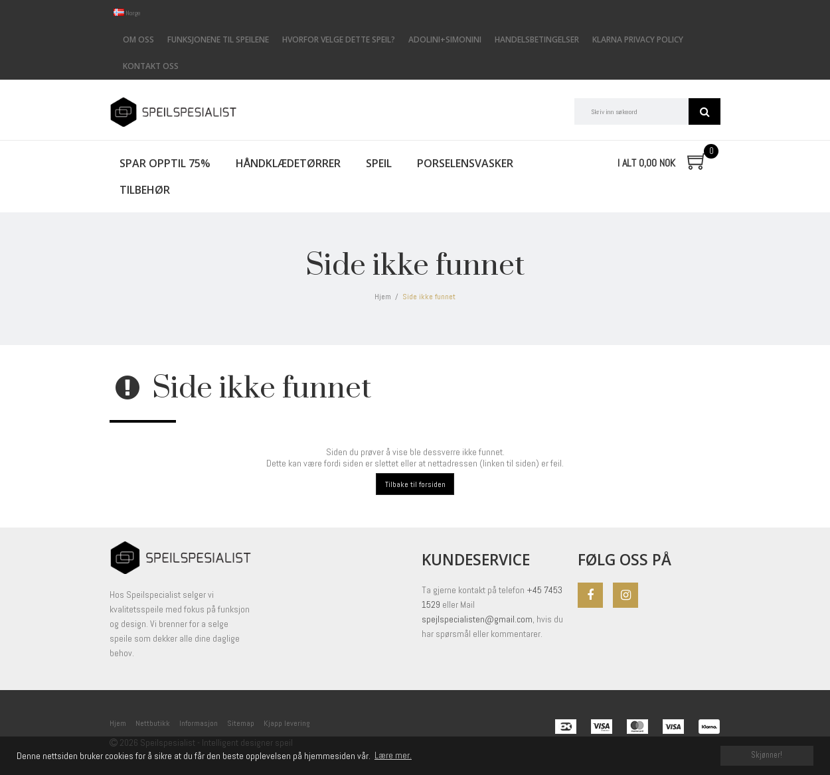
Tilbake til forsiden (415, 484)
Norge (127, 13)
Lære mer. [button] (393, 755)
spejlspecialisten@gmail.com (477, 619)
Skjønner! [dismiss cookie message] (766, 755)
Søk (704, 111)
